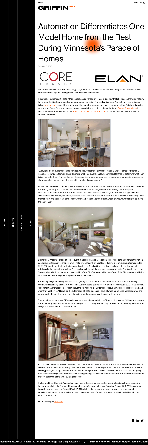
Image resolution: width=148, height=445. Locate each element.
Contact (138, 3)
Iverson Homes (51, 105)
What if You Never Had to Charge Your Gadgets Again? (54, 442)
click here (58, 402)
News (40, 3)
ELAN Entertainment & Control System (89, 111)
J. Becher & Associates (126, 108)
